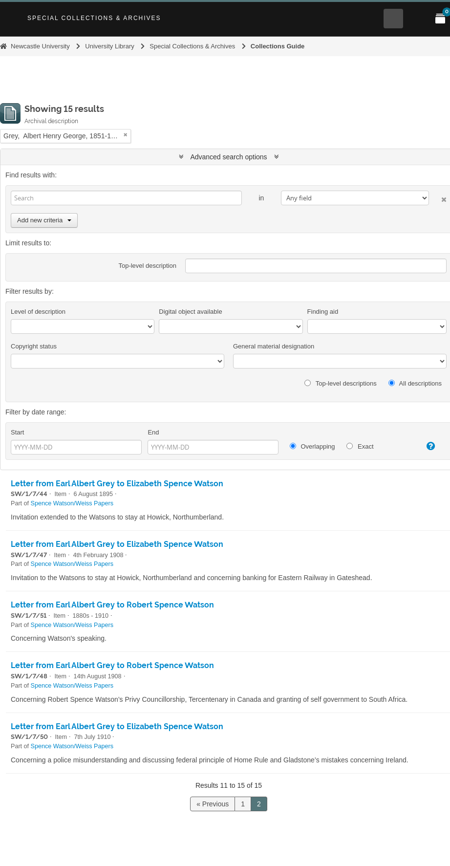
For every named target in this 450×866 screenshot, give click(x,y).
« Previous (212, 804)
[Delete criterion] (438, 198)
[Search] (126, 198)
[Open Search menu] (393, 18)
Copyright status (34, 346)
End (153, 432)
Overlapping (312, 446)
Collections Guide (278, 46)
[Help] (426, 446)
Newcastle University (40, 46)
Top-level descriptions (340, 383)
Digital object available (190, 311)
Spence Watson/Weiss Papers (72, 503)
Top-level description (147, 265)
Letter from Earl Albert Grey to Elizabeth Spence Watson (117, 483)
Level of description (38, 311)
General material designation (273, 346)
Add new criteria (44, 220)
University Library (109, 46)
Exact (359, 446)
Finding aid (323, 311)
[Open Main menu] (417, 18)
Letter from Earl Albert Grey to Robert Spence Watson (112, 604)
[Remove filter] (126, 134)
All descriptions (415, 383)
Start (17, 432)
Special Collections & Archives (94, 18)
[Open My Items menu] (440, 18)
